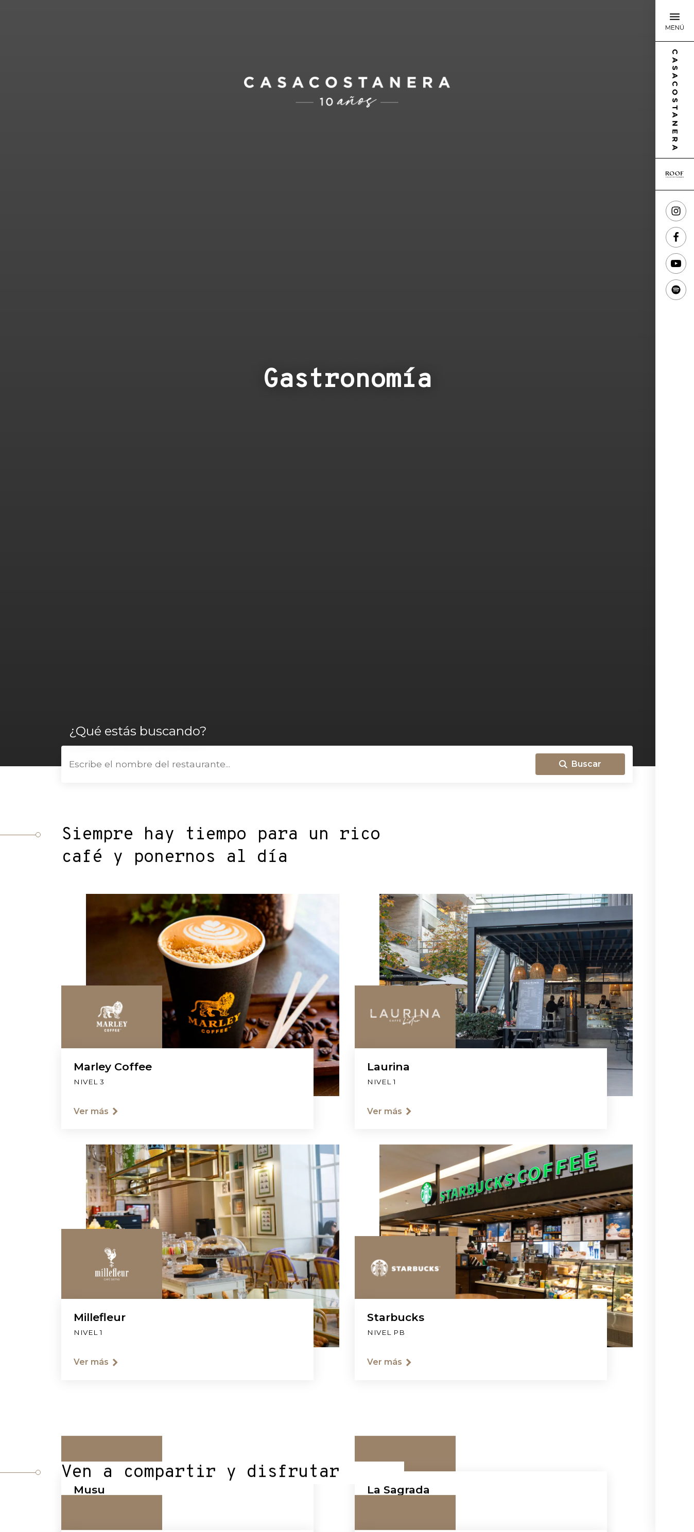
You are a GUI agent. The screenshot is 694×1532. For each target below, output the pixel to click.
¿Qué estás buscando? (138, 731)
